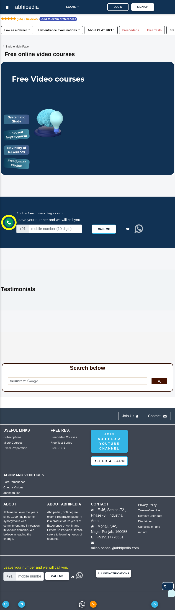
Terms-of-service (149, 510)
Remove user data (150, 516)
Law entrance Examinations (58, 30)
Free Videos (130, 30)
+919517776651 (110, 537)
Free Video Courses (64, 437)
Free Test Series (61, 442)
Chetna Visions (13, 487)
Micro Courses (13, 442)
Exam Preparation (15, 448)
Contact (157, 416)
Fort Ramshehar (14, 482)
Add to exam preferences (58, 19)
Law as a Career (16, 30)
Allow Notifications (113, 573)
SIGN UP (145, 6)
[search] (76, 381)
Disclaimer (145, 521)
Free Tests (154, 30)
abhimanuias (11, 493)
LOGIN (120, 6)
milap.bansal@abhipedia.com (115, 548)
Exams (69, 6)
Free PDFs (58, 448)
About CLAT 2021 (100, 30)
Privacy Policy (147, 505)
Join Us (130, 416)
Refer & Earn (109, 461)
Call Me (104, 229)
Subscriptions (12, 437)
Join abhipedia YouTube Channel (109, 441)
